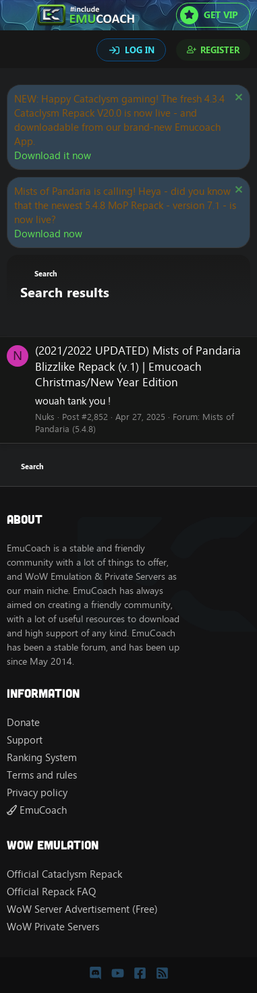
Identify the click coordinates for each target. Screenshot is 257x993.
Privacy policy (37, 792)
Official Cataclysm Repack (64, 874)
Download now (48, 234)
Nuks (45, 417)
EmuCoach (37, 810)
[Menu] (18, 15)
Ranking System (42, 757)
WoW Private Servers (53, 927)
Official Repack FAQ (51, 891)
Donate (23, 722)
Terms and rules (42, 775)
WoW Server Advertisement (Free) (82, 909)
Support (24, 740)
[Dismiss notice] (237, 99)
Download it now (52, 155)
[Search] (19, 51)
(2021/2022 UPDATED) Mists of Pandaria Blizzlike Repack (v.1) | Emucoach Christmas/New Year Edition (138, 366)
